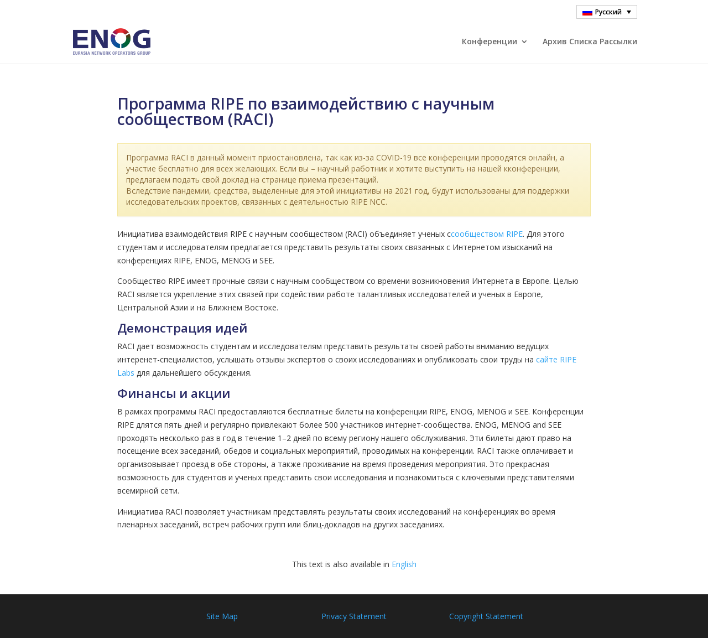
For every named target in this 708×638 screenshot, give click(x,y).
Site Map (222, 616)
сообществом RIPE (487, 234)
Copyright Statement (486, 616)
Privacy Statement (354, 616)
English (404, 564)
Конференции (489, 42)
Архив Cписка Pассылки (590, 42)
